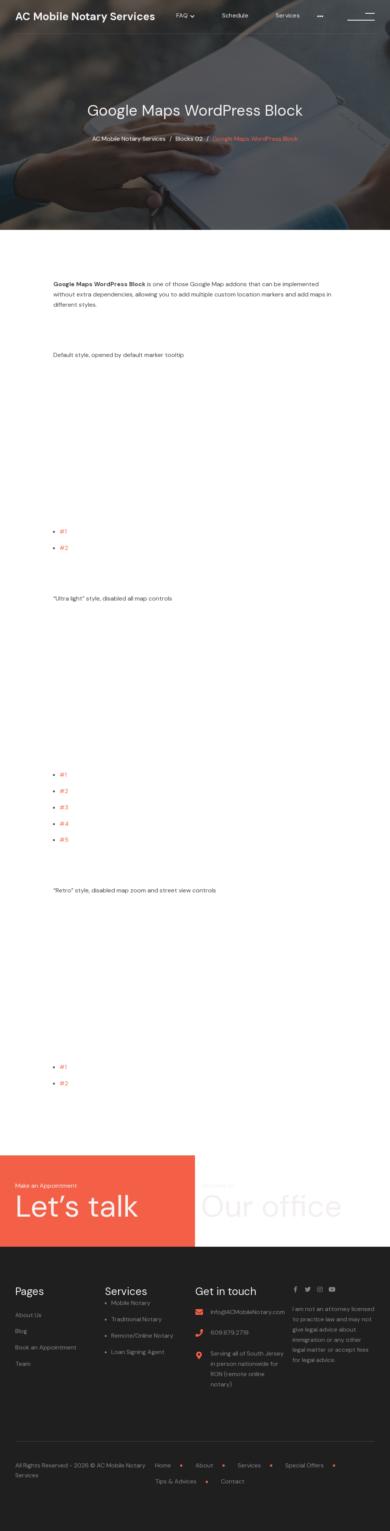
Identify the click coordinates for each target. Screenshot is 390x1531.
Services (288, 15)
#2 (63, 548)
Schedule (235, 15)
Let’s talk (77, 1206)
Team (22, 1364)
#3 (63, 807)
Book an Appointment (46, 1347)
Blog (21, 1331)
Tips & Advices (176, 1481)
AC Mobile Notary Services (85, 17)
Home (163, 1465)
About (204, 1465)
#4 (64, 824)
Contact (233, 1481)
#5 (64, 840)
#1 (63, 531)
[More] (320, 16)
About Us (28, 1315)
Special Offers (304, 1465)
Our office (271, 1206)
